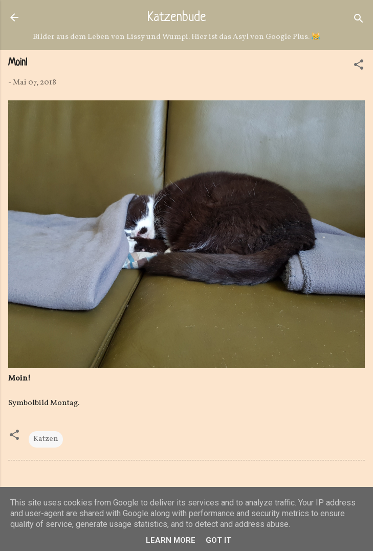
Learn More (170, 540)
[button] (359, 66)
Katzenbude (176, 18)
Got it (218, 540)
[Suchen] (359, 20)
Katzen (45, 439)
